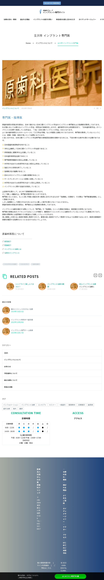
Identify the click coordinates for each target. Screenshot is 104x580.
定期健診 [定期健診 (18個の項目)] (81, 404)
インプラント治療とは (12, 249)
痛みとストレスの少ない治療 (22, 309)
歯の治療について (10, 380)
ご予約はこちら (48, 566)
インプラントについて (10, 108)
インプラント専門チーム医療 (22, 330)
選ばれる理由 (25, 19)
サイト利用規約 (43, 565)
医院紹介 (7, 241)
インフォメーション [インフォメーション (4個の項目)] (10, 404)
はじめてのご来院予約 (52, 3)
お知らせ (7, 366)
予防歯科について (10, 373)
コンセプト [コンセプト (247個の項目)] (42, 404)
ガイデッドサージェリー (87, 19)
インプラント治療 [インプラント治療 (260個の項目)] (28, 404)
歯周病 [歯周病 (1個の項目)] (90, 404)
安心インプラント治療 (87, 284)
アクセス (64, 536)
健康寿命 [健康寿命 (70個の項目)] (72, 404)
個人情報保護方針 (44, 562)
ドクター (64, 528)
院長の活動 (8, 387)
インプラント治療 (10, 264)
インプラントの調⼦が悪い (42, 19)
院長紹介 (7, 245)
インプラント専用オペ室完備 (22, 319)
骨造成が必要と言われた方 (65, 19)
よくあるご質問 (64, 499)
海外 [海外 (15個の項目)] (14, 408)
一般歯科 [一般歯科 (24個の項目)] (62, 404)
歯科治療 (36, 264)
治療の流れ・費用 (10, 19)
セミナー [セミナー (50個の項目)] (52, 404)
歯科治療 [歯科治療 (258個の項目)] (6, 408)
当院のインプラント (12, 253)
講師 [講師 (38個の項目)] (21, 408)
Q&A (6, 353)
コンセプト (24, 264)
